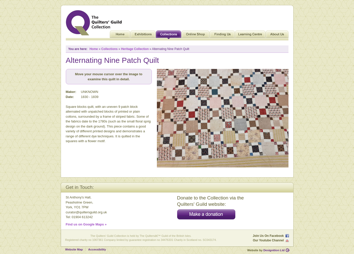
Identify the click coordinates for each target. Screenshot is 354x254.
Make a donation (206, 214)
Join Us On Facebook (268, 236)
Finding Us (222, 35)
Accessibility (97, 249)
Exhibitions (143, 35)
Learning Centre (250, 35)
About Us (277, 35)
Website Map (74, 249)
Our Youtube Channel (268, 240)
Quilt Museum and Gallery (95, 22)
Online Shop (195, 35)
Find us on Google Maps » (86, 224)
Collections (168, 35)
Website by (265, 250)
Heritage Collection (135, 49)
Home (120, 35)
